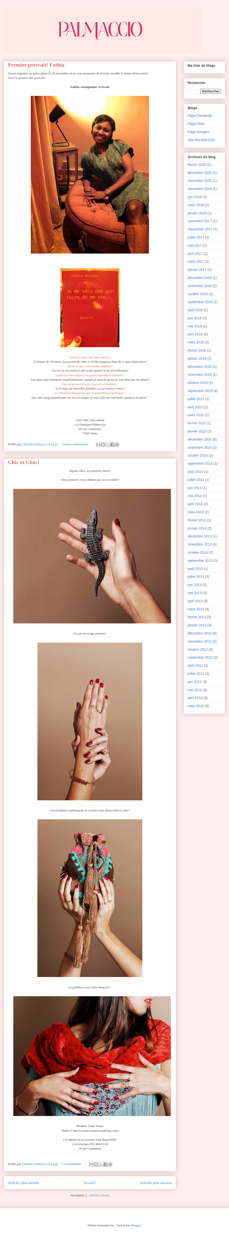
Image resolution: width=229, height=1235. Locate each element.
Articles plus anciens (156, 1183)
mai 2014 (195, 496)
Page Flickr (196, 124)
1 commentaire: (72, 1164)
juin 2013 (195, 585)
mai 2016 (195, 326)
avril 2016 (195, 334)
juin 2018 (195, 197)
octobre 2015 (198, 383)
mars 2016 (196, 342)
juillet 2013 (196, 577)
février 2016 (197, 350)
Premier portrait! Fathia (36, 65)
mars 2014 (196, 512)
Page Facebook (200, 116)
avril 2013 (195, 601)
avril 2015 (195, 407)
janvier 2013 (197, 625)
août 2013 (195, 569)
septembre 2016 (200, 302)
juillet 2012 (196, 674)
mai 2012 (195, 690)
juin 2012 (195, 682)
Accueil (89, 1183)
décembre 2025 (200, 173)
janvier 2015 (197, 431)
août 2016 (195, 310)
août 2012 (195, 666)
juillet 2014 (196, 480)
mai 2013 (195, 593)
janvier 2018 (197, 213)
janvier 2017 (197, 270)
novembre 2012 (200, 641)
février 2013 (197, 617)
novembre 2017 (200, 221)
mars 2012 (196, 706)
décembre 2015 (200, 367)
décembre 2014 (200, 439)
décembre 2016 (200, 278)
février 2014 (197, 520)
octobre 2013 (198, 552)
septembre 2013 (200, 561)
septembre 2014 (200, 463)
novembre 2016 (200, 286)
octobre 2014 (198, 455)
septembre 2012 (200, 657)
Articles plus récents (23, 1183)
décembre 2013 (200, 536)
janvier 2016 (197, 358)
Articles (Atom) (99, 1195)
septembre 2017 (200, 229)
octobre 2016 (198, 294)
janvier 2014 (197, 528)
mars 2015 (196, 415)
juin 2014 (195, 488)
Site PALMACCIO (201, 140)
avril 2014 (195, 504)
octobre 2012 (198, 650)
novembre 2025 (200, 181)
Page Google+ (199, 132)
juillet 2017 (196, 237)
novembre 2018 (200, 189)
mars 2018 (196, 205)
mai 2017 (195, 245)
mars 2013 (196, 609)
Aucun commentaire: (76, 444)
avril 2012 (195, 698)
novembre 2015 (200, 375)
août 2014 (195, 472)
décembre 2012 (200, 633)
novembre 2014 (200, 447)
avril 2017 (195, 254)
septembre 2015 (200, 391)
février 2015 (197, 423)
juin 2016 (195, 318)
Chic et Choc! (23, 462)
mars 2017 (196, 261)
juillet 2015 (196, 399)
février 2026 (197, 165)
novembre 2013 (200, 544)
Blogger (136, 1225)
